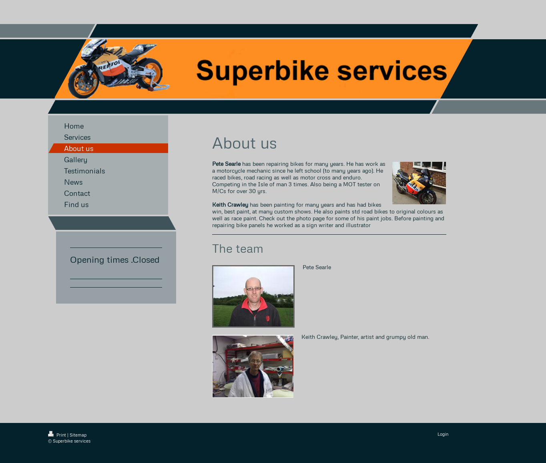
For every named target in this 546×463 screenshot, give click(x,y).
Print (57, 434)
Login (443, 434)
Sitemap (78, 434)
